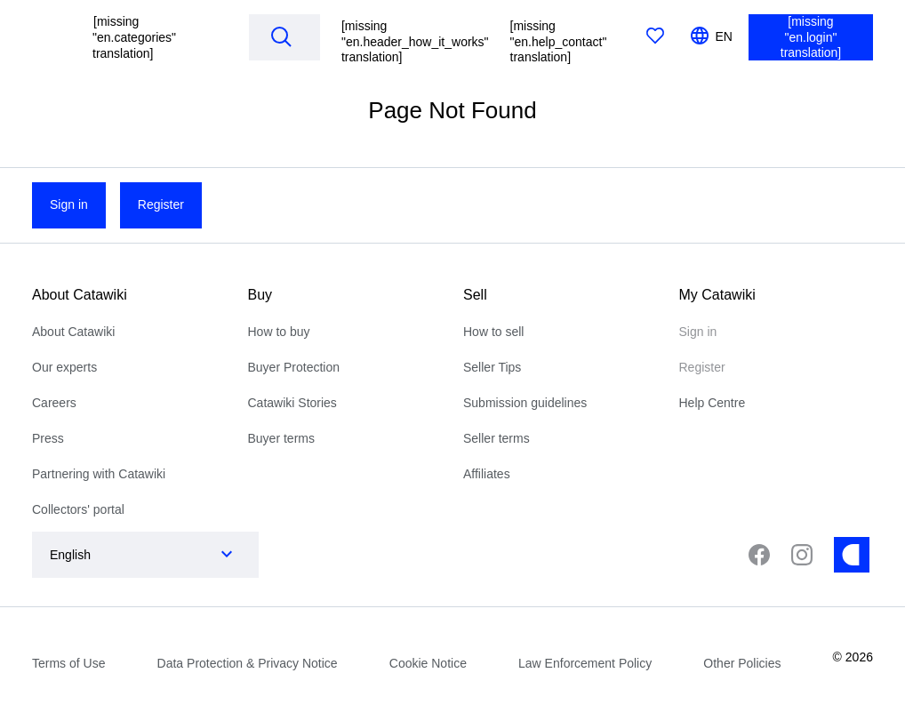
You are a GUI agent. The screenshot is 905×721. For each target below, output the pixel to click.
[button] (156, 37)
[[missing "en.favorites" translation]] (655, 37)
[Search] (281, 36)
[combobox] (127, 555)
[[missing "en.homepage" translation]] (51, 37)
